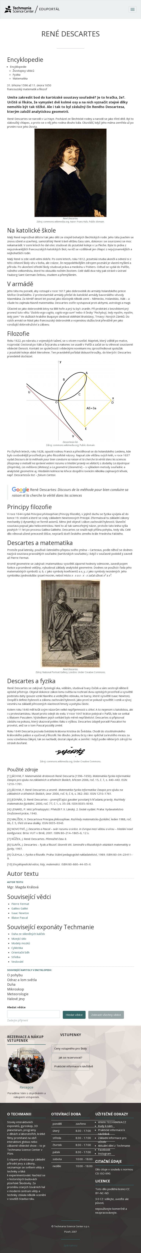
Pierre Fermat (20, 904)
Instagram (104, 1153)
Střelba (15, 957)
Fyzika (16, 74)
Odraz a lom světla (22, 980)
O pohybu (15, 975)
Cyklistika (17, 948)
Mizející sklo (18, 938)
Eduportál (32, 9)
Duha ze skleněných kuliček (28, 934)
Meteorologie (17, 994)
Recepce (26, 1087)
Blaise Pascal (19, 917)
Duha (11, 984)
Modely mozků (20, 943)
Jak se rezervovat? (70, 1057)
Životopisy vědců (23, 70)
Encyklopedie (18, 66)
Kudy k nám (105, 1126)
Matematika (20, 78)
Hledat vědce (16, 1007)
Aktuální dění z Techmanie (114, 1145)
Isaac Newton (20, 913)
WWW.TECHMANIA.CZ (112, 1122)
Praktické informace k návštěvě (72, 1066)
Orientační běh (20, 952)
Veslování (17, 961)
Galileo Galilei (19, 908)
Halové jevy (16, 999)
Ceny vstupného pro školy (70, 1048)
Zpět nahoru (70, 1245)
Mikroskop (15, 989)
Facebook (104, 1149)
